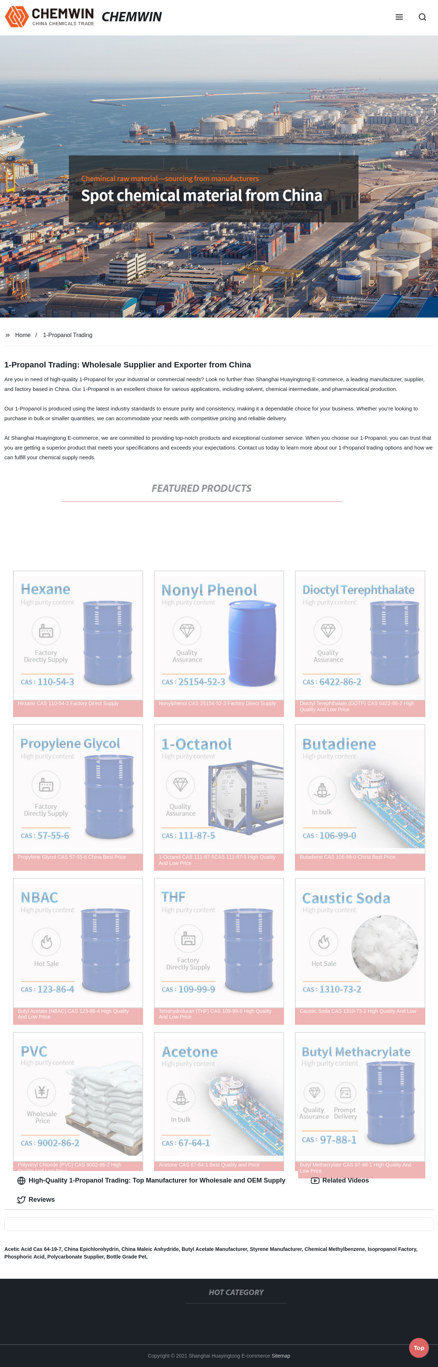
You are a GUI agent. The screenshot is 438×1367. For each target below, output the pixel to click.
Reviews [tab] (36, 1200)
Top (419, 1347)
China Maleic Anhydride (150, 1249)
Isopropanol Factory (392, 1249)
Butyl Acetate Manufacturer (214, 1249)
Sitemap (281, 1356)
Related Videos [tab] (340, 1180)
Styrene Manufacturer (276, 1249)
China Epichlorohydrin (91, 1249)
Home (23, 335)
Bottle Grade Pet (126, 1257)
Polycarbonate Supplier (75, 1257)
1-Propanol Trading (67, 335)
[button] (399, 18)
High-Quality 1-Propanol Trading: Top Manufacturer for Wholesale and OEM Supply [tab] (151, 1180)
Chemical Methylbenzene (335, 1249)
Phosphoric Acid (24, 1257)
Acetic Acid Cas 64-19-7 (32, 1249)
